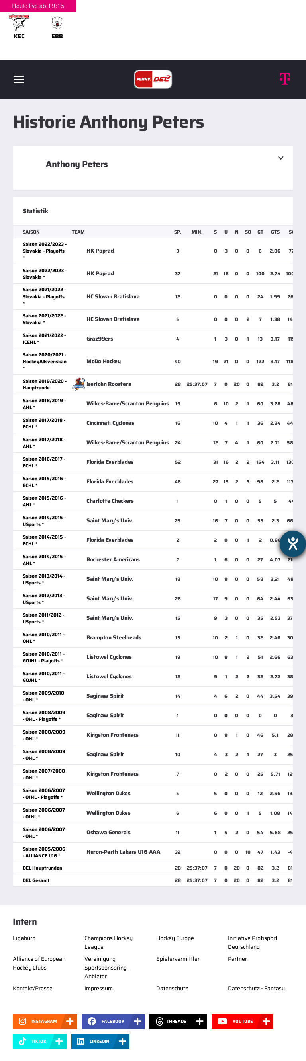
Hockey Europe (175, 938)
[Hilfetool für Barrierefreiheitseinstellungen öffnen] (293, 544)
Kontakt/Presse (33, 988)
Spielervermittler (178, 958)
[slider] (153, 30)
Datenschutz (172, 988)
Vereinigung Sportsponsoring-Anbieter (106, 967)
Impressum (98, 988)
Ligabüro (24, 938)
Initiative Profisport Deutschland (252, 942)
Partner (237, 958)
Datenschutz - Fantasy (256, 988)
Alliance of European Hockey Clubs (39, 963)
